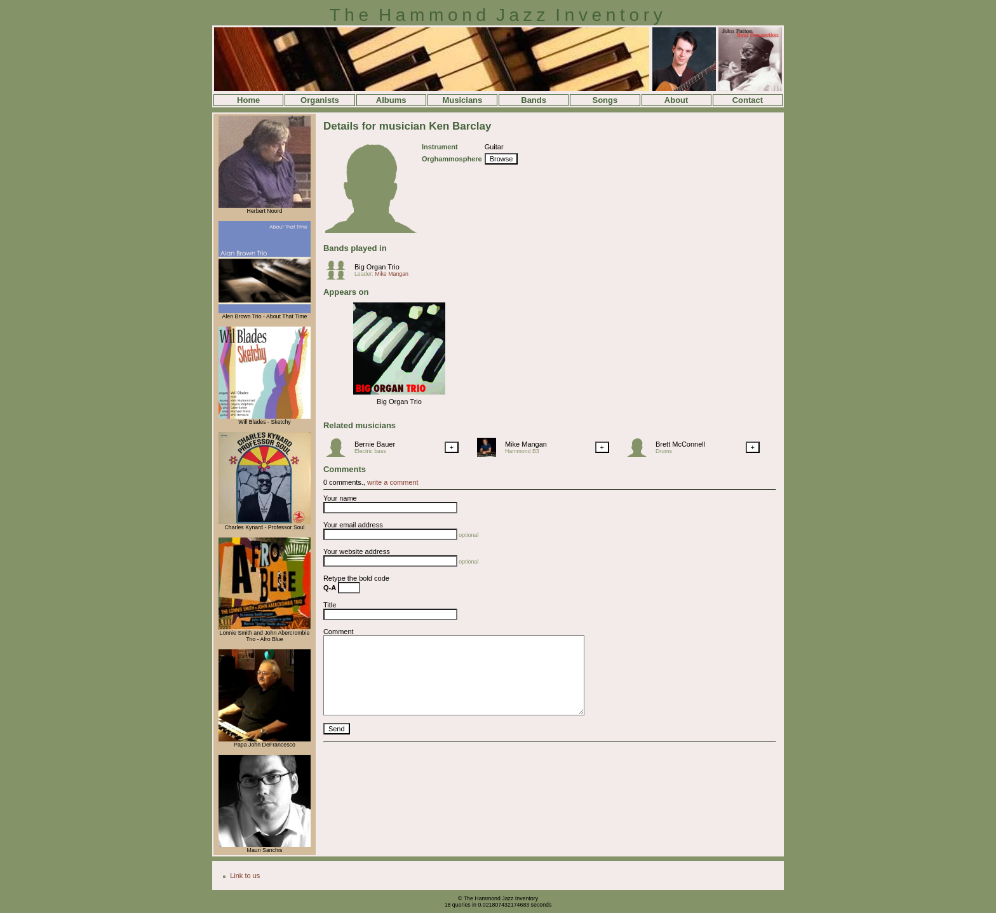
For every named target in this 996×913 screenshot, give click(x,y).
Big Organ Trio (377, 267)
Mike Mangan (391, 274)
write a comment (393, 482)
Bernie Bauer (374, 444)
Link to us (245, 875)
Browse (501, 159)
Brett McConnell (680, 444)
